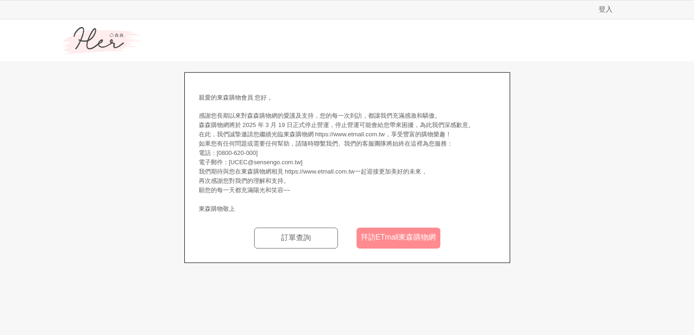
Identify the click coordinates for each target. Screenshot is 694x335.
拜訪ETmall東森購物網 (398, 237)
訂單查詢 (296, 237)
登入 (606, 9)
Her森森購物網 (101, 41)
